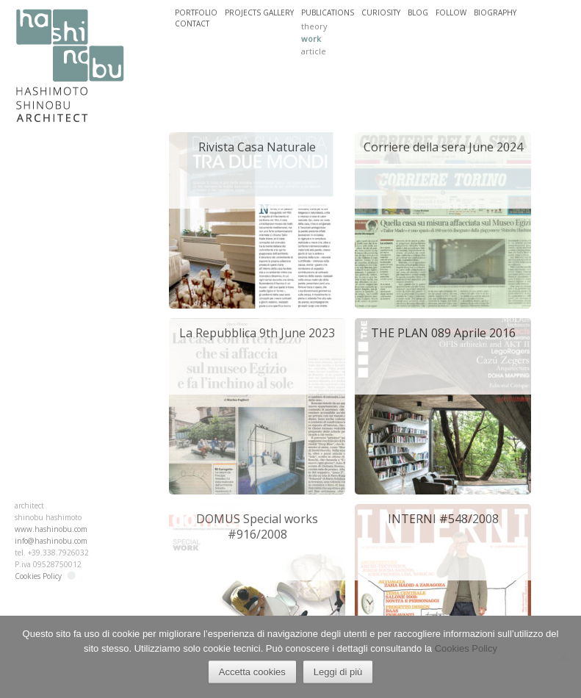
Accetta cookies (252, 671)
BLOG (418, 12)
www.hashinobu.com (51, 529)
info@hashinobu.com (51, 541)
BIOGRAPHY (495, 12)
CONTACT (192, 23)
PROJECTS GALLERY (259, 12)
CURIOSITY (380, 12)
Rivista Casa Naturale (257, 147)
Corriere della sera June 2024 (443, 147)
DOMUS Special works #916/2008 (257, 526)
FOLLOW (451, 12)
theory (314, 26)
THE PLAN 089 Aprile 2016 (443, 333)
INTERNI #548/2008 (443, 519)
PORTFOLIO (196, 12)
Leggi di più (338, 671)
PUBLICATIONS (327, 12)
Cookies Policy (38, 576)
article (313, 51)
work (311, 39)
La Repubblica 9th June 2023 (257, 333)
